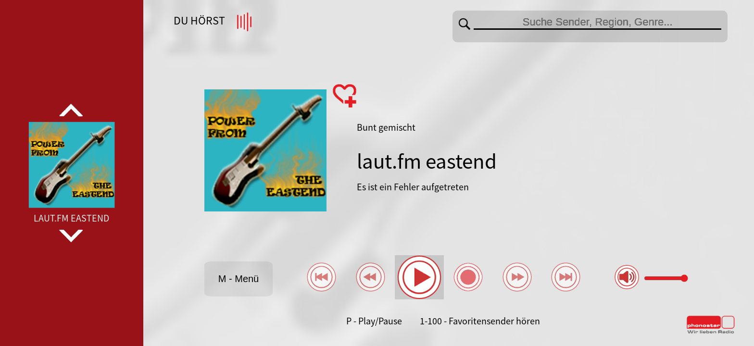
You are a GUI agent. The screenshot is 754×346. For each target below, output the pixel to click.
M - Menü (238, 278)
